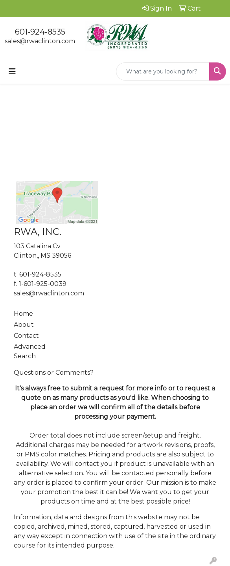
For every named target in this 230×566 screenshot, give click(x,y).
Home (23, 313)
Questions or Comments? (54, 372)
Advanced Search (30, 351)
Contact (26, 335)
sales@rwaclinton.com (40, 41)
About (24, 324)
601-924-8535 (40, 32)
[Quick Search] (163, 71)
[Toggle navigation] (12, 71)
